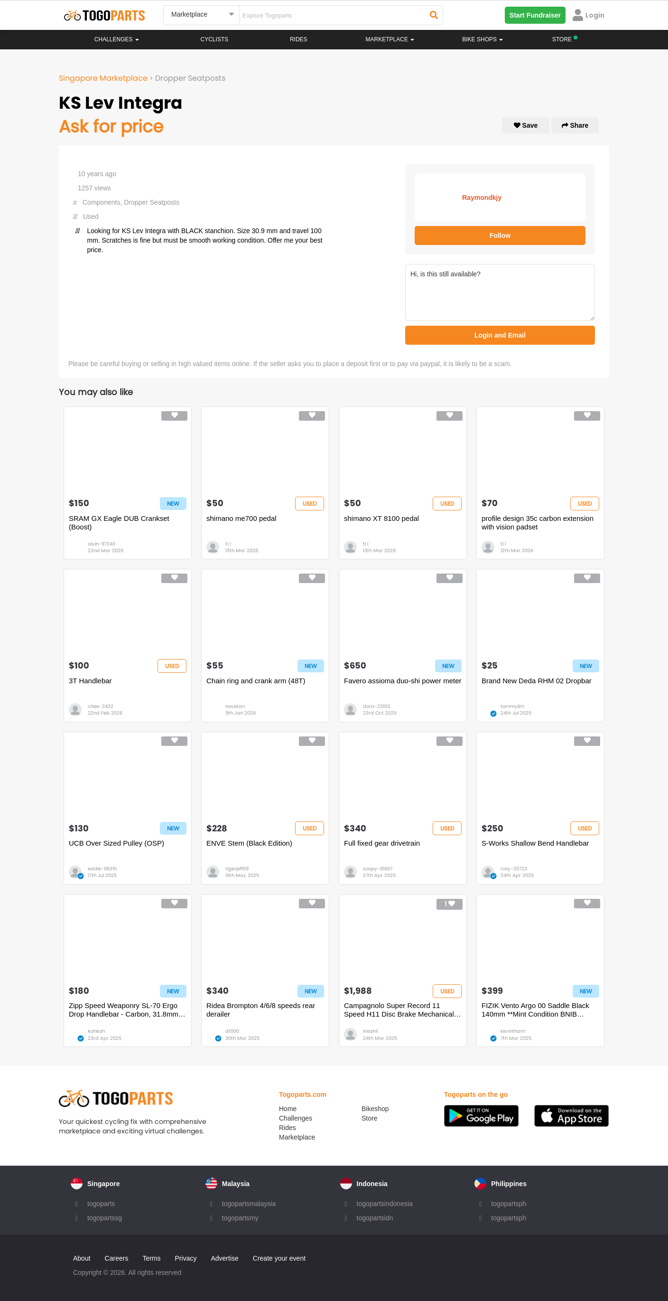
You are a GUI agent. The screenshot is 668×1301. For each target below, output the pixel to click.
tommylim (512, 706)
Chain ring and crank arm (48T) (255, 681)
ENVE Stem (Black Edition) (249, 843)
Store (369, 1118)
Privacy (186, 1258)
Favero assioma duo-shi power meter (403, 681)
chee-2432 (100, 706)
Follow (500, 235)
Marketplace (297, 1137)
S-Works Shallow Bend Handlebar (535, 843)
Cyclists (215, 39)
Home (288, 1108)
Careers (117, 1258)
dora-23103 (376, 706)
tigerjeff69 (237, 868)
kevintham (513, 1031)
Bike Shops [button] (482, 39)
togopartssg (104, 1218)
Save (526, 125)
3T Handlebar (90, 681)
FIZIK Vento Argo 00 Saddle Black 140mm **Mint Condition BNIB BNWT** (535, 1009)
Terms (151, 1258)
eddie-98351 (102, 868)
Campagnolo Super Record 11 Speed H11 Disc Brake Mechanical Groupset (399, 1009)
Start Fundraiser (535, 15)
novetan (235, 706)
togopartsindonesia (385, 1203)
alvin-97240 (101, 543)
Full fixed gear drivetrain (382, 843)
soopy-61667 (377, 868)
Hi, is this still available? (500, 292)
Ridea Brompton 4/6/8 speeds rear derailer (260, 1009)
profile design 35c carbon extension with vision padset (538, 522)
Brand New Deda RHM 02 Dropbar (537, 681)
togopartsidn (375, 1218)
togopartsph (508, 1203)
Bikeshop (375, 1108)
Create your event (279, 1258)
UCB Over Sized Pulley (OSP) (116, 843)
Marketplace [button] (390, 39)
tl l (228, 543)
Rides (298, 39)
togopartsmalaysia (249, 1203)
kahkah (96, 1031)
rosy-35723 (514, 868)
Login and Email (500, 335)
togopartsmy (240, 1218)
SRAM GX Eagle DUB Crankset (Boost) (119, 522)
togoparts (101, 1203)
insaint (370, 1031)
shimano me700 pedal (241, 518)
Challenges (116, 39)
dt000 (232, 1031)
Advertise (224, 1258)
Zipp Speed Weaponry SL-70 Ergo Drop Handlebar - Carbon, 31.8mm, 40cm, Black (124, 1009)
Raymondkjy (481, 197)
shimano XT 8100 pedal (381, 518)
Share (575, 125)
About (82, 1258)
